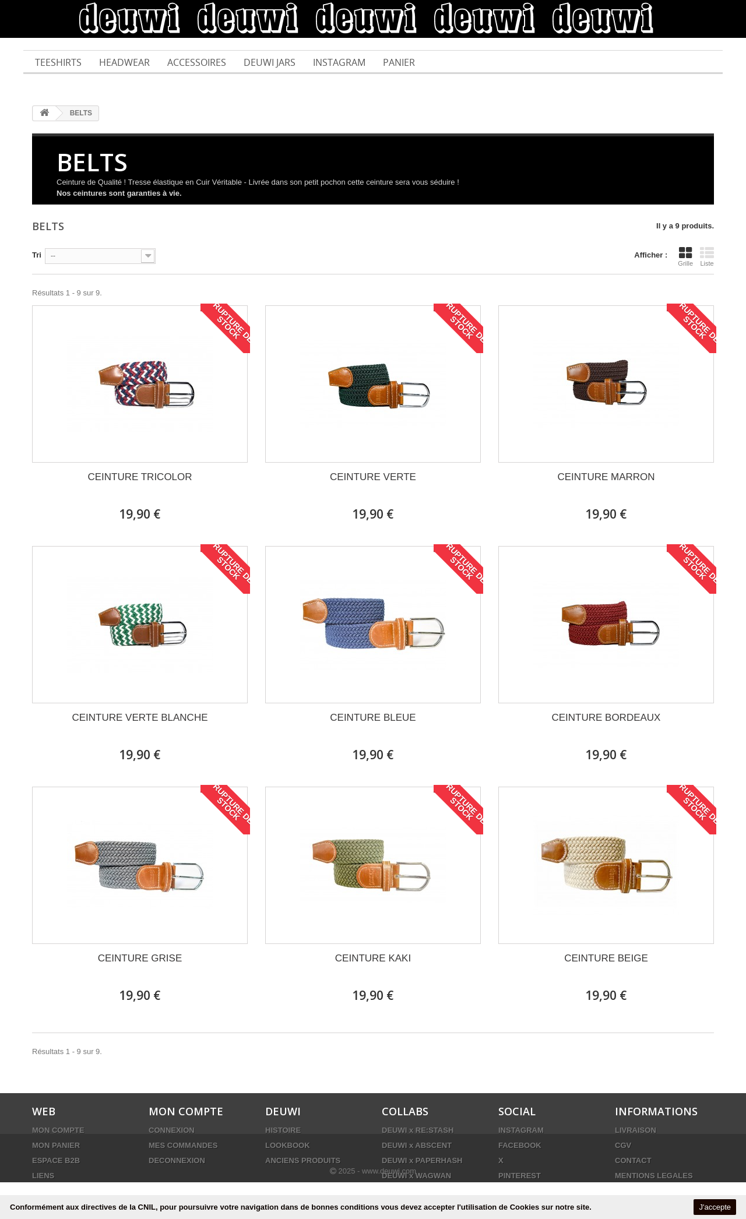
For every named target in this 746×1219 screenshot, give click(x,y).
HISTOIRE (283, 1130)
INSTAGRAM (521, 1130)
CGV (623, 1145)
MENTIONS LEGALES (654, 1175)
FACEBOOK (519, 1145)
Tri (36, 255)
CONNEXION (172, 1130)
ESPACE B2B (56, 1160)
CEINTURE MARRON (605, 476)
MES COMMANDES (183, 1145)
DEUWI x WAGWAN (416, 1175)
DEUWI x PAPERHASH (422, 1160)
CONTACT (633, 1160)
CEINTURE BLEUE (373, 717)
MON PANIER (56, 1145)
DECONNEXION (177, 1160)
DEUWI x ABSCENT (417, 1145)
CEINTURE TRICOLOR (139, 476)
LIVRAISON (635, 1130)
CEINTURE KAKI (373, 958)
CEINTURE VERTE (373, 476)
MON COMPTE (58, 1130)
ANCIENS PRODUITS (302, 1160)
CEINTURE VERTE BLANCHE (139, 717)
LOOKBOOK (287, 1145)
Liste (707, 256)
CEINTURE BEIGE (606, 958)
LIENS (43, 1175)
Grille (685, 256)
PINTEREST (519, 1175)
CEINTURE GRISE (140, 958)
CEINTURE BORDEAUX (605, 717)
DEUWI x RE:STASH (417, 1130)
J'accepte (715, 1207)
